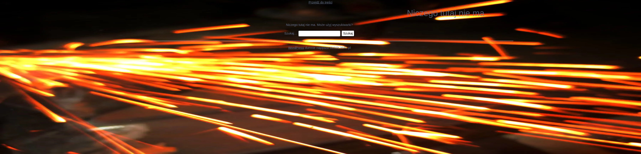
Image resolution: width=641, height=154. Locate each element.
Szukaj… (290, 33)
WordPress (296, 47)
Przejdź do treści (320, 2)
